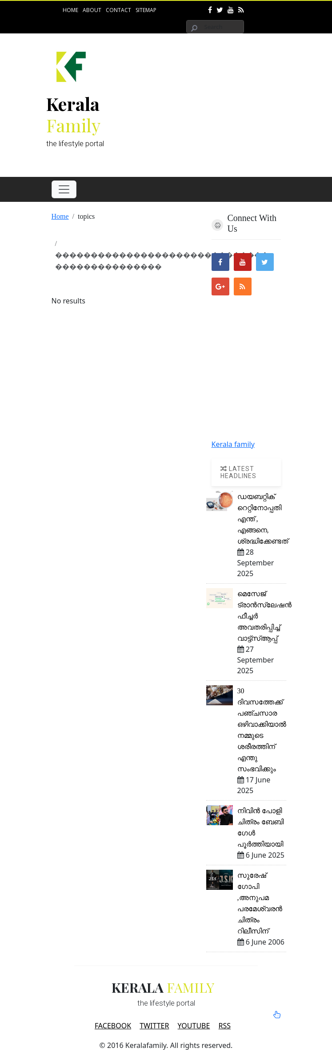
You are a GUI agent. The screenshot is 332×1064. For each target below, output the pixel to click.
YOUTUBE (194, 1026)
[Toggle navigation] (64, 189)
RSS (225, 1026)
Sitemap (146, 10)
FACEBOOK (113, 1026)
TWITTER (154, 1026)
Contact (118, 10)
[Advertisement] (232, 103)
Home (70, 10)
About (92, 10)
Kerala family (233, 444)
